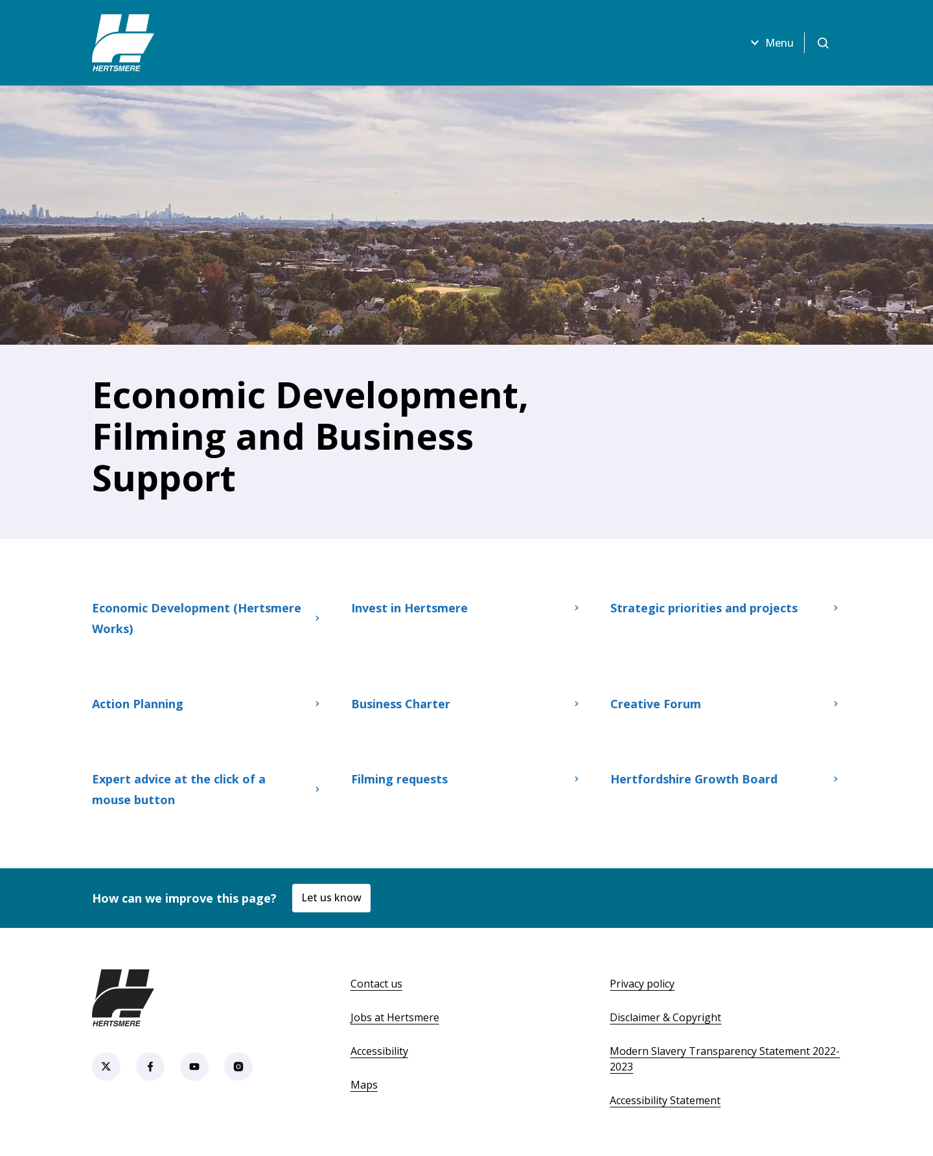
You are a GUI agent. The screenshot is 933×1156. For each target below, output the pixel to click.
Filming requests (466, 779)
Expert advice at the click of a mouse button (207, 789)
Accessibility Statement (665, 1100)
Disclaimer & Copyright (665, 1017)
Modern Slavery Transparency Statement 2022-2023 (725, 1059)
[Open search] (823, 43)
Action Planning (207, 703)
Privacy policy (642, 984)
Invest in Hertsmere (466, 608)
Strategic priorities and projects (725, 608)
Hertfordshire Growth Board (725, 779)
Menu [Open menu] (770, 43)
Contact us (376, 984)
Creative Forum (725, 703)
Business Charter (466, 703)
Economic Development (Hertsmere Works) (207, 618)
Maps (364, 1085)
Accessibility (379, 1051)
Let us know (331, 897)
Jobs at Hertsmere (395, 1017)
